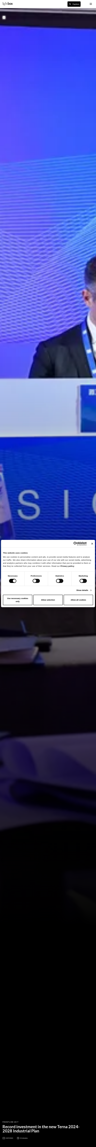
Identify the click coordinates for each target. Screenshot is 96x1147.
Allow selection (48, 600)
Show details (82, 590)
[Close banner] (92, 544)
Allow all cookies (78, 600)
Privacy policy (67, 566)
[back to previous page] (4, 17)
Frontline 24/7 (10, 1122)
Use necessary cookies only (17, 599)
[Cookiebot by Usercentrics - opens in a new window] (75, 544)
